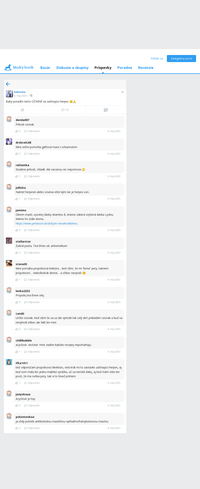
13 (65, 110)
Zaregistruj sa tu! (181, 58)
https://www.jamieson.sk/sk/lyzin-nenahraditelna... (47, 223)
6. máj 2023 (20, 95)
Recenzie (146, 67)
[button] (31, 95)
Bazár (45, 67)
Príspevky (102, 67)
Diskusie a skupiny (72, 67)
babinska (19, 92)
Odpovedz (32, 131)
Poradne (124, 67)
